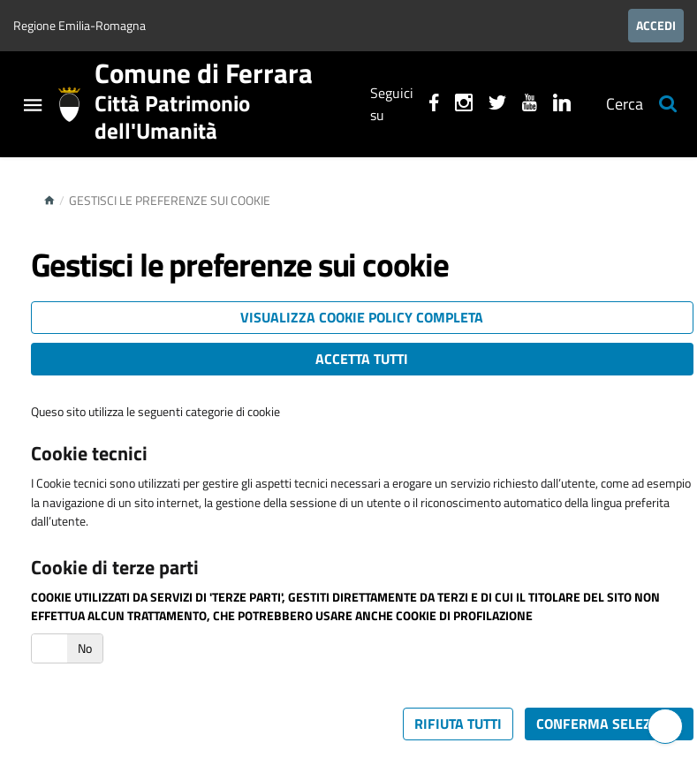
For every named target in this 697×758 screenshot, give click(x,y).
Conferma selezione (609, 723)
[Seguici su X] (497, 105)
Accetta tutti (361, 358)
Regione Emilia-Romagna (79, 25)
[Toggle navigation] (33, 107)
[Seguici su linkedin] (562, 105)
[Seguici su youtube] (529, 105)
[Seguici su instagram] (464, 105)
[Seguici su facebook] (434, 105)
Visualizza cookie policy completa (361, 317)
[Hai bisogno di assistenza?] (665, 726)
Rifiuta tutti (458, 723)
